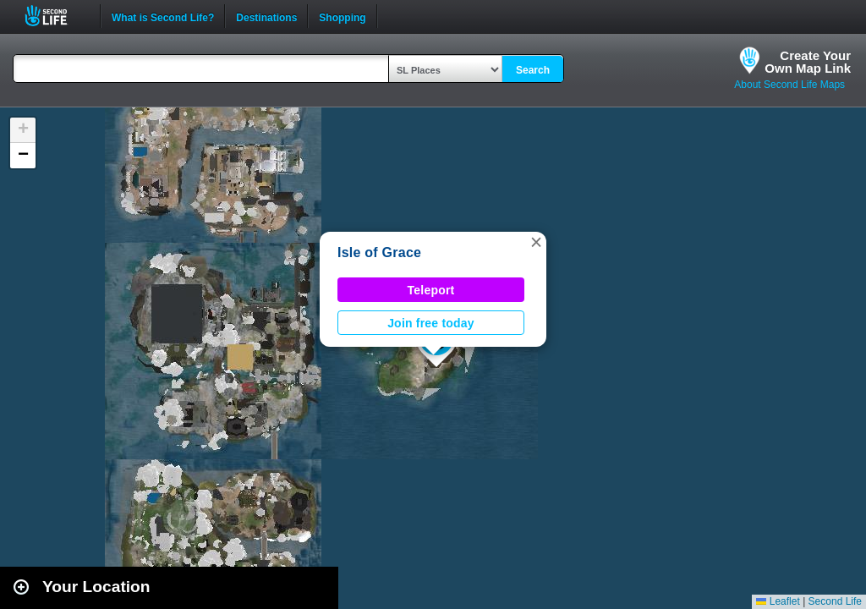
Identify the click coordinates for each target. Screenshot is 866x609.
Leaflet (777, 601)
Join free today (430, 323)
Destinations (266, 16)
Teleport (431, 290)
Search (533, 70)
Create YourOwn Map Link (808, 61)
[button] (536, 242)
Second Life (55, 15)
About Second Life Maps (789, 85)
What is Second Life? (163, 16)
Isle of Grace (379, 252)
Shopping (342, 16)
